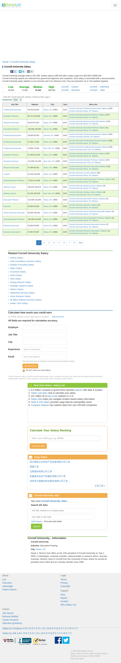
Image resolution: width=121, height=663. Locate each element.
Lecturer (6, 174)
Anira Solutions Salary (20, 296)
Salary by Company (12, 628)
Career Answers (10, 620)
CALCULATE (38, 446)
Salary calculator (39, 393)
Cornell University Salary (23, 62)
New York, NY (49, 148)
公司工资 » (100, 485)
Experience (14, 349)
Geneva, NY (48, 135)
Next (81, 243)
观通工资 (34, 466)
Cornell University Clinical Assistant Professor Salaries (90, 218)
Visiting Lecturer (9, 187)
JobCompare (36, 521)
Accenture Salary (18, 272)
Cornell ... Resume (70, 90)
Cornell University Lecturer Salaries (83, 173)
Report (63, 598)
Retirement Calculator (79, 656)
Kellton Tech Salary (19, 303)
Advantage (7, 586)
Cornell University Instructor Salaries (83, 205)
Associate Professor (11, 129)
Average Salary (101, 653)
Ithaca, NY (48, 110)
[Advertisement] (60, 34)
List (4, 579)
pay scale (52, 396)
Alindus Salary (16, 289)
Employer (13, 327)
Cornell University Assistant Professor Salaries (87, 115)
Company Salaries (40, 405)
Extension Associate (11, 226)
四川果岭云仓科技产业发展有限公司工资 (50, 462)
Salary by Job (9, 633)
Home (5, 62)
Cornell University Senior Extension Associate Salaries (90, 211)
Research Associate (11, 123)
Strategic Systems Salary (21, 286)
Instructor (7, 206)
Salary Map (36, 399)
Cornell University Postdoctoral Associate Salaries (88, 108)
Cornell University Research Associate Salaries (87, 121)
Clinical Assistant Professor (14, 219)
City (10, 342)
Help (92, 653)
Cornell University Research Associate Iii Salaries (88, 231)
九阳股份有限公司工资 (41, 471)
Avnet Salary (16, 275)
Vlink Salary (15, 279)
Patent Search (9, 589)
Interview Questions (12, 623)
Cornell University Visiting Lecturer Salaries (86, 186)
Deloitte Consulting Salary (22, 265)
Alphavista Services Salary (22, 293)
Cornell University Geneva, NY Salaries (84, 137)
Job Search (8, 613)
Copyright (65, 586)
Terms (63, 579)
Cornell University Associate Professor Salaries (87, 128)
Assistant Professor (11, 116)
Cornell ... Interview (99, 86)
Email (11, 356)
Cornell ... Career (69, 86)
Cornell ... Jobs (97, 90)
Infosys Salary (16, 257)
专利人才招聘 (94, 656)
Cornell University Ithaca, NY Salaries (83, 111)
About (73, 653)
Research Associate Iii (12, 232)
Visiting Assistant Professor (13, 180)
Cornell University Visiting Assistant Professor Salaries (90, 179)
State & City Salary (40, 402)
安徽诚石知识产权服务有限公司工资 (47, 476)
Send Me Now (30, 366)
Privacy (64, 583)
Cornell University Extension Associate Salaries (87, 224)
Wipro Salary (16, 268)
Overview (7, 583)
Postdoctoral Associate (12, 110)
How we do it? (58, 317)
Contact (64, 601)
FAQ (62, 594)
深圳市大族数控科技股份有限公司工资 (49, 481)
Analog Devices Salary (20, 282)
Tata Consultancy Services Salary (25, 261)
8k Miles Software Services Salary (26, 300)
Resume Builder (10, 616)
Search (36, 526)
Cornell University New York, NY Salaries (85, 149)
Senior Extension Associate (14, 213)
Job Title (12, 334)
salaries (79, 390)
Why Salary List (68, 604)
